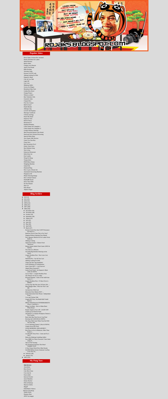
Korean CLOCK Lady (30, 73)
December (29, 210)
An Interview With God (32, 290)
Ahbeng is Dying (30, 240)
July (27, 220)
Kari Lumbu (27, 156)
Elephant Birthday (29, 124)
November (29, 212)
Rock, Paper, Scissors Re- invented (34, 57)
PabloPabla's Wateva (30, 388)
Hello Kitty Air (28, 154)
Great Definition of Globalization (34, 264)
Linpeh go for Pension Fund (33, 311)
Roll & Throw (28, 120)
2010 (25, 201)
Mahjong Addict (28, 85)
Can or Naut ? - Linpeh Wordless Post (36, 273)
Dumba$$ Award (28, 179)
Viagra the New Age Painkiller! (34, 262)
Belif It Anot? (28, 105)
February (28, 353)
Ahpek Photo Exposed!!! (32, 268)
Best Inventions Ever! (30, 144)
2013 (25, 197)
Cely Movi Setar (28, 371)
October (28, 214)
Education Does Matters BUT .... (34, 292)
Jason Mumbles (28, 379)
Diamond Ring (28, 168)
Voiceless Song (28, 71)
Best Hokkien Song (29, 148)
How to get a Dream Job (31, 170)
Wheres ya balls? (28, 95)
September (29, 216)
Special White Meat (29, 136)
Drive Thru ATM (28, 181)
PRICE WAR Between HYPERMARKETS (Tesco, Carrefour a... (37, 303)
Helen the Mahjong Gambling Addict (35, 337)
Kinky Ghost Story (29, 146)
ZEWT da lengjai (29, 396)
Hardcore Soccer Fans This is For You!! (36, 233)
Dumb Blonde (28, 107)
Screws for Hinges (29, 87)
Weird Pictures (28, 61)
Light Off (26, 81)
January (28, 355)
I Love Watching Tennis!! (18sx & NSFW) (37, 324)
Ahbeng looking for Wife (31, 75)
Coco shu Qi (27, 373)
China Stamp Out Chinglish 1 (32, 126)
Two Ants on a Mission (31, 249)
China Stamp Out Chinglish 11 (32, 128)
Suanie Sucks (27, 392)
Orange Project (28, 93)
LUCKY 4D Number (30, 110)
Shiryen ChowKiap (28, 390)
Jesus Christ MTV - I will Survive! (35, 266)
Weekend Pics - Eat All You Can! (34, 258)
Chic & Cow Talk (29, 79)
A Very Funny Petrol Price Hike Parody (36, 348)
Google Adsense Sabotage (31, 130)
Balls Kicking (28, 69)
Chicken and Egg (29, 114)
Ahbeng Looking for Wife (32, 260)
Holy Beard (27, 187)
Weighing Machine (29, 164)
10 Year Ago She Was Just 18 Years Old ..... (37, 284)
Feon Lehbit (27, 375)
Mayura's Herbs (28, 384)
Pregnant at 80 (28, 173)
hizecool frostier (28, 377)
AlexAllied (27, 367)
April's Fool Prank (29, 67)
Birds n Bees (27, 63)
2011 (25, 199)
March (28, 228)
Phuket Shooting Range (30, 175)
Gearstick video (28, 99)
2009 (25, 203)
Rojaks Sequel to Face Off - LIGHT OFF (36, 310)
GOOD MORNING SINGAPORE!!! (35, 328)
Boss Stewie (27, 369)
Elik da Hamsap (28, 383)
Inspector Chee (28, 118)
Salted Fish (27, 166)
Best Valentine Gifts (29, 97)
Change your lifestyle (30, 65)
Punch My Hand (28, 116)
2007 (25, 206)
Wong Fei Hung (28, 158)
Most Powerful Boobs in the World (34, 132)
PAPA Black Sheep (29, 162)
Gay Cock (27, 83)
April (27, 226)
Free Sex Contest (28, 103)
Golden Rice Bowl (29, 91)
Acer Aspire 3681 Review (31, 138)
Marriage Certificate (29, 112)
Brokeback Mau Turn (30, 89)
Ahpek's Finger (28, 189)
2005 (25, 357)
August (28, 218)
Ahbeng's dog (28, 108)
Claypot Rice (27, 101)
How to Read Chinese (30, 177)
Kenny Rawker (28, 381)
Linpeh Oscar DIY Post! (32, 326)
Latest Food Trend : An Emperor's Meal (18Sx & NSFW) (36, 270)
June (27, 222)
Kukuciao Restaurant (30, 152)
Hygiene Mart (28, 394)
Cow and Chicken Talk (31, 297)
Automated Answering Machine (33, 172)
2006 (25, 208)
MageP (26, 386)
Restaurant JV (28, 122)
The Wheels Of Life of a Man (33, 275)
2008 (25, 205)
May (27, 224)
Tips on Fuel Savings (31, 342)
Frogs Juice (27, 142)
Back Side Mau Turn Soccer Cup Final (36, 317)
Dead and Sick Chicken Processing (34, 134)
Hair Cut (26, 185)
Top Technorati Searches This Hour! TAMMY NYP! (35, 345)
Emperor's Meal (28, 77)
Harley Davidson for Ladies (32, 59)
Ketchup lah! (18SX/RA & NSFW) (35, 319)
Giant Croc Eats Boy (30, 140)
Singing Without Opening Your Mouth (36, 235)
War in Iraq (27, 150)
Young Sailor (27, 160)
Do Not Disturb (28, 183)
